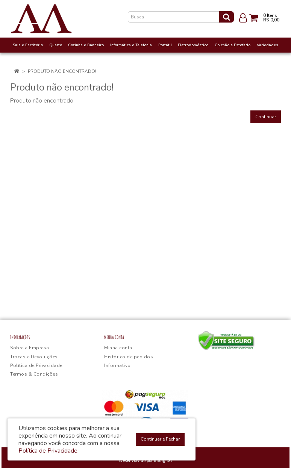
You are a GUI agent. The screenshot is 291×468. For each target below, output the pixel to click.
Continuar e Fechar (160, 439)
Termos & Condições (34, 374)
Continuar (265, 117)
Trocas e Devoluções (34, 357)
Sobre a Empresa (29, 348)
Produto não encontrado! (62, 71)
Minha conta (118, 348)
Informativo (117, 365)
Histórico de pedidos (128, 357)
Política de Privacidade (36, 365)
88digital (163, 460)
